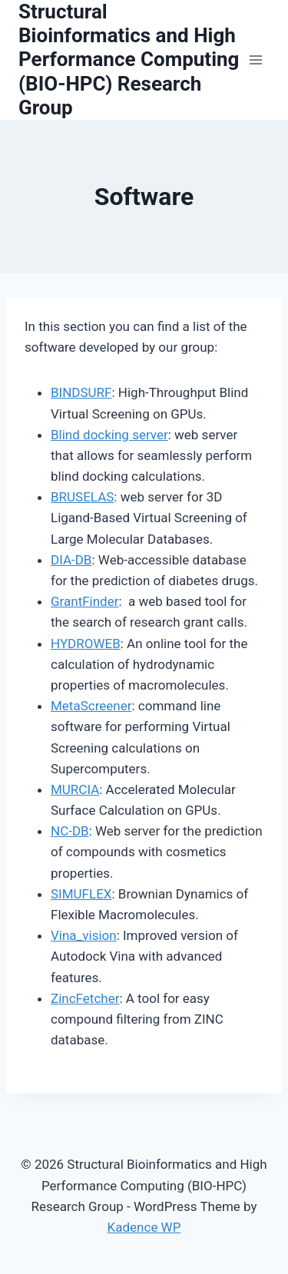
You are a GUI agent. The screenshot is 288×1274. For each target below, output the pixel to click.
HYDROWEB (86, 643)
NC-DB (70, 831)
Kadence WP (144, 1227)
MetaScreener (91, 705)
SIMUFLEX (81, 894)
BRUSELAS (82, 497)
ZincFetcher (85, 998)
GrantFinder (85, 601)
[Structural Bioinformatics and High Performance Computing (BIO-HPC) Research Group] (129, 60)
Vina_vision (84, 935)
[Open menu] (255, 59)
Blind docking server (109, 434)
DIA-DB (71, 560)
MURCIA (75, 789)
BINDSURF (81, 392)
